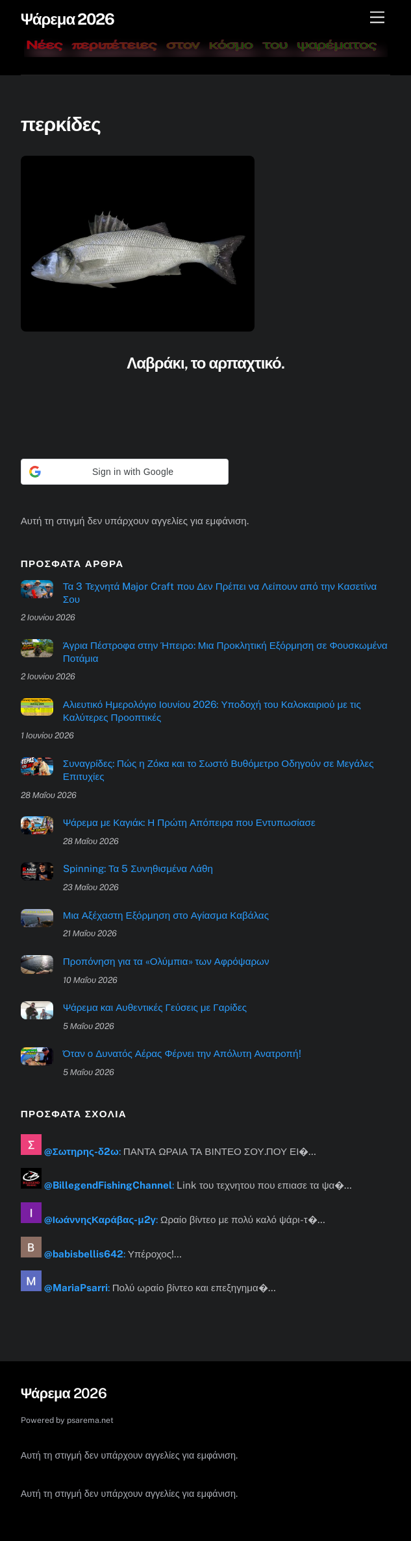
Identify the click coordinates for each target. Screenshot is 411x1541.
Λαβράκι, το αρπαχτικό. (205, 363)
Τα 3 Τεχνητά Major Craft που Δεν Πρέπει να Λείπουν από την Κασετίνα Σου (220, 593)
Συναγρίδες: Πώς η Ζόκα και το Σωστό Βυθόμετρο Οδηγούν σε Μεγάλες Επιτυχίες (218, 770)
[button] (125, 472)
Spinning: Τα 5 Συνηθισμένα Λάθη (138, 868)
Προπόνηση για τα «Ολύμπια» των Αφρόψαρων (166, 961)
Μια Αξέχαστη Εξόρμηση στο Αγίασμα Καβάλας (166, 915)
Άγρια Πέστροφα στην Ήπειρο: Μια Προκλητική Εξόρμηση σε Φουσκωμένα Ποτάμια (225, 652)
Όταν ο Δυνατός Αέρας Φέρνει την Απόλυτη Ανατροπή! (182, 1053)
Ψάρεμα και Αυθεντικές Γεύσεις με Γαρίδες (155, 1007)
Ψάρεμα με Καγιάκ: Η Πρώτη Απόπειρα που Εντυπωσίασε (189, 822)
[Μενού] (377, 17)
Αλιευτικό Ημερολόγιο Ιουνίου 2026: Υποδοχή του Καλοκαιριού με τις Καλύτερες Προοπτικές (212, 711)
